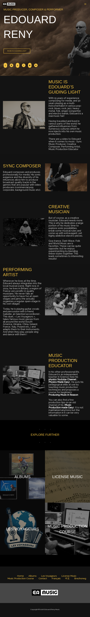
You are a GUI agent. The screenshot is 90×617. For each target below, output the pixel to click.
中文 (67, 578)
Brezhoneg (80, 578)
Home (20, 576)
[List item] (5, 65)
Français (56, 578)
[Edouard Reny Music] (9, 4)
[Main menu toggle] (85, 4)
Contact (43, 578)
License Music (67, 476)
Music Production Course (67, 529)
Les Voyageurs (22, 528)
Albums (22, 476)
